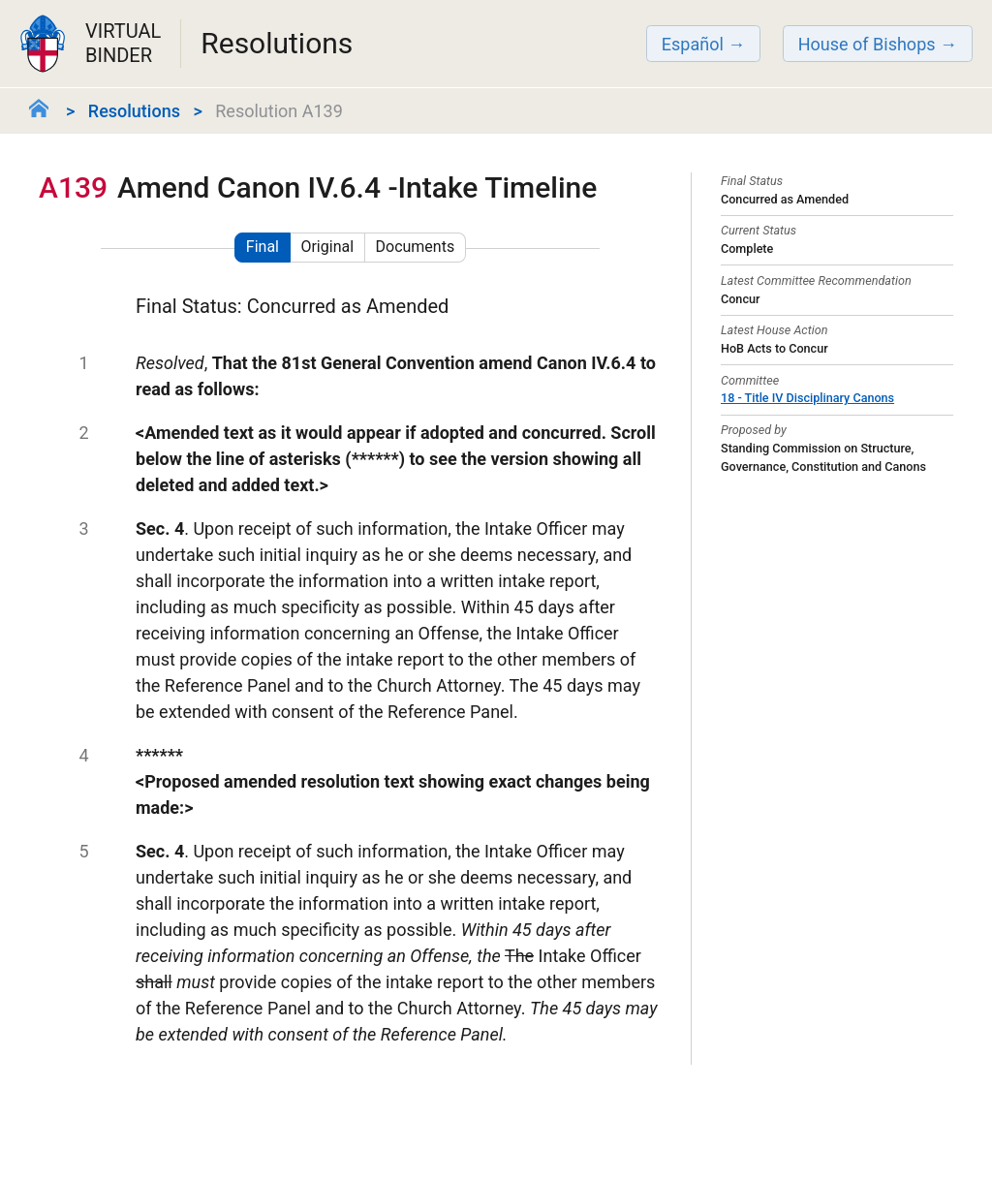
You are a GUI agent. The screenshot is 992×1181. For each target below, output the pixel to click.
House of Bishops (867, 44)
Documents (415, 246)
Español (693, 44)
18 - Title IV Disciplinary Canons (807, 397)
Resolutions (134, 111)
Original (327, 246)
